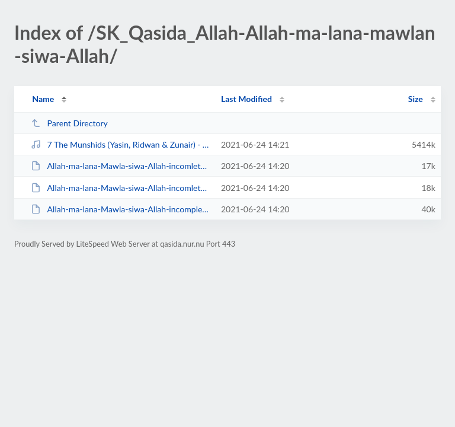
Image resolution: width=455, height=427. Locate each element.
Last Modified (246, 99)
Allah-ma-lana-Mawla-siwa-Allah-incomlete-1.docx (120, 166)
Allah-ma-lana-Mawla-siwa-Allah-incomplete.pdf (120, 209)
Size (415, 99)
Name (43, 99)
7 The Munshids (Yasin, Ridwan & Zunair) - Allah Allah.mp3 (120, 144)
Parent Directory (69, 123)
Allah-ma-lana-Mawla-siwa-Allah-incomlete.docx (120, 188)
